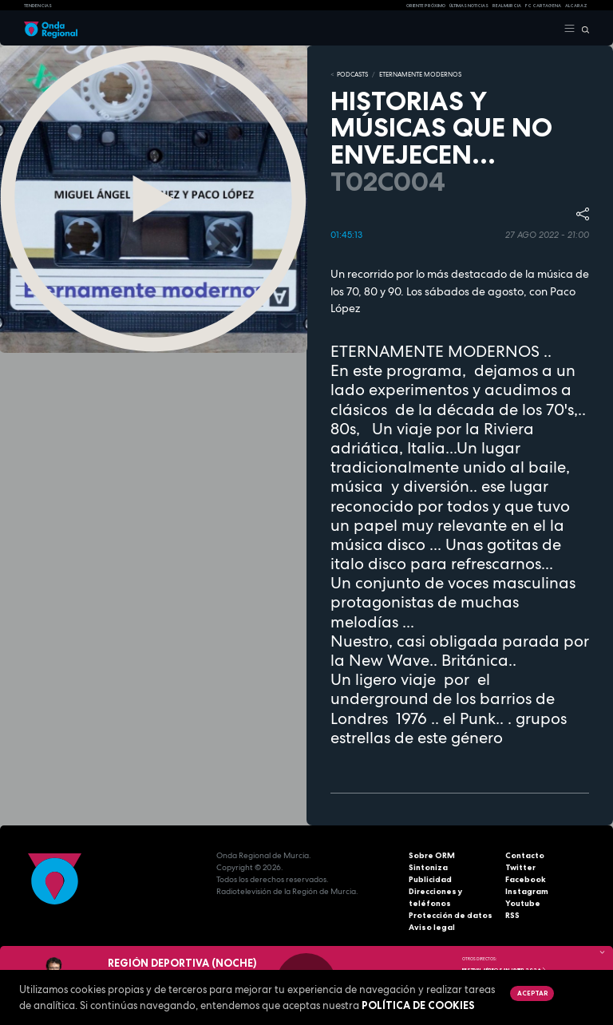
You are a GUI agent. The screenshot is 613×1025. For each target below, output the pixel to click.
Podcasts (352, 74)
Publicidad (430, 879)
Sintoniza (428, 867)
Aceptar (532, 993)
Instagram (526, 891)
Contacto (524, 855)
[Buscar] (582, 29)
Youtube (522, 903)
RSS (512, 915)
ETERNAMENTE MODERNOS (420, 74)
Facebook (525, 879)
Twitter (520, 867)
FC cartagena (543, 5)
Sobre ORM (432, 855)
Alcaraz (576, 5)
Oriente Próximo (425, 5)
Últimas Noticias (468, 5)
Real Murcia (506, 5)
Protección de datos (450, 915)
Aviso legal (432, 927)
